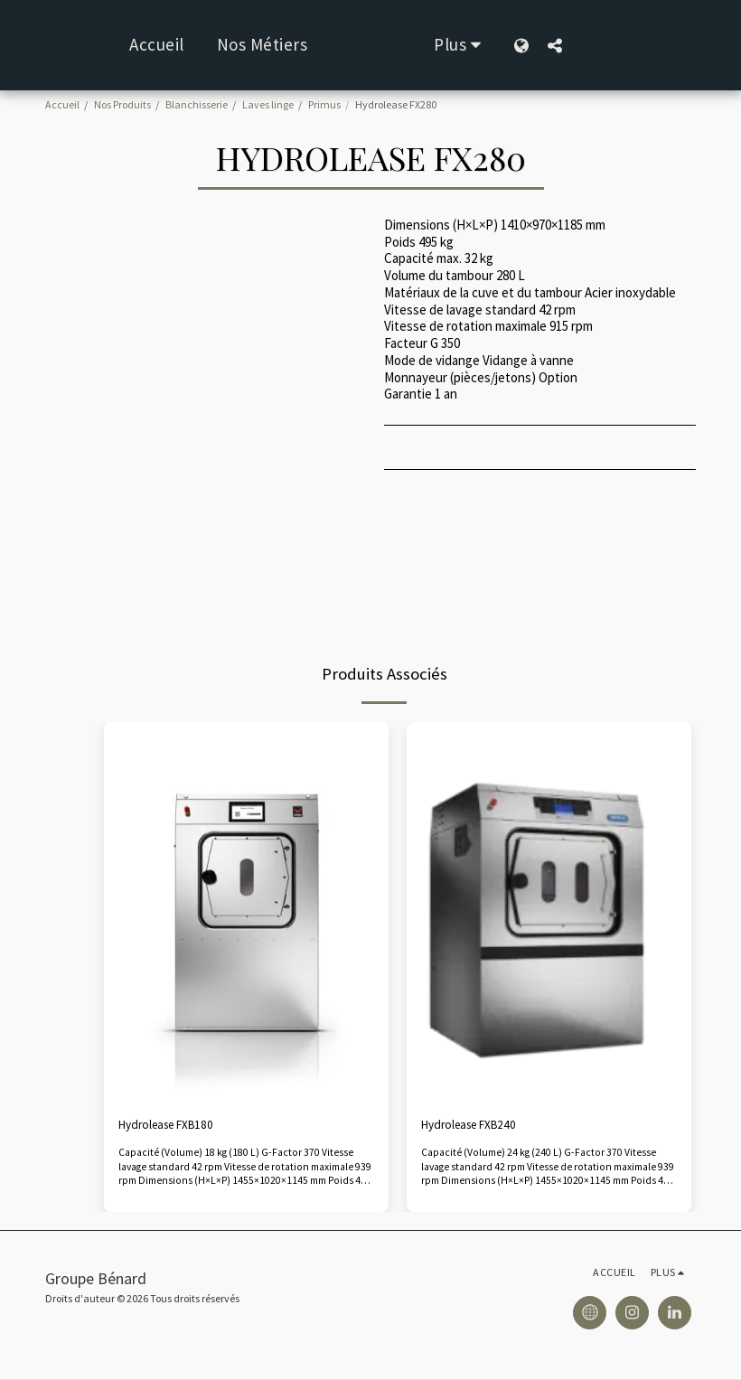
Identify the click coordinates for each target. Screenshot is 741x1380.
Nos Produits (122, 104)
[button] (611, 45)
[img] (246, 912)
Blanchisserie (196, 104)
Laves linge (268, 104)
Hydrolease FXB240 (475, 1125)
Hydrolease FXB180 (173, 1125)
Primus (324, 104)
